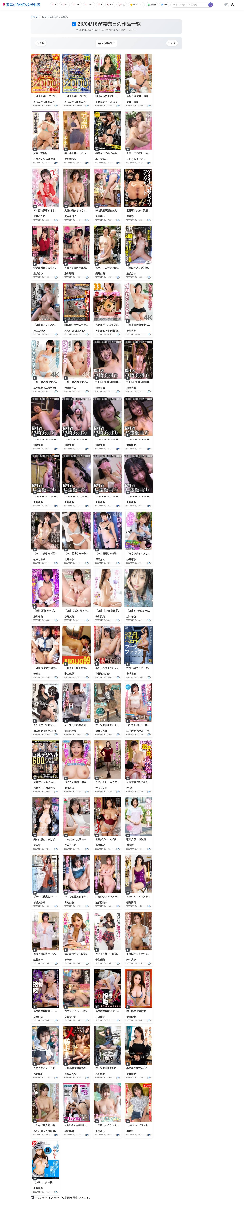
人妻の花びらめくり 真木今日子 (81, 210)
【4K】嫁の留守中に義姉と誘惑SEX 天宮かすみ (89, 382)
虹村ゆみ (38, 959)
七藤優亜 (131, 445)
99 (62, 4)
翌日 (171, 43)
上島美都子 (101, 102)
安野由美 (100, 273)
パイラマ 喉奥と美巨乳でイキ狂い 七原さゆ (87, 782)
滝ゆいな (69, 330)
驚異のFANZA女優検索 (21, 5)
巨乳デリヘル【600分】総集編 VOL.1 (53, 782)
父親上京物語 (40, 153)
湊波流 (130, 845)
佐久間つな (70, 159)
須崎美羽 (100, 387)
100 (111, 4)
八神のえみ (39, 159)
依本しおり (132, 102)
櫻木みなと (152, 731)
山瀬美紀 (100, 845)
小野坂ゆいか (102, 673)
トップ (34, 16)
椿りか (68, 959)
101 (88, 4)
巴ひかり (141, 731)
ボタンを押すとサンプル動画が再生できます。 (63, 1197)
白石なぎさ (70, 1016)
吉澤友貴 (131, 673)
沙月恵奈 (131, 559)
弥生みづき (39, 330)
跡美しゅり (121, 330)
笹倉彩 (36, 845)
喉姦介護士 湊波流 (136, 839)
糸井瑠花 (69, 273)
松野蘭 (57, 731)
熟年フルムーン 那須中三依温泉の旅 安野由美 (119, 267)
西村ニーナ (39, 788)
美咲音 (36, 673)
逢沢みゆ (131, 273)
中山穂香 (69, 673)
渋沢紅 (130, 788)
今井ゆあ (100, 330)
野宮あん (100, 559)
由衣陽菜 (38, 731)
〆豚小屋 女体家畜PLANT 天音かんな (84, 1068)
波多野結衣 (101, 902)
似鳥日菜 (131, 902)
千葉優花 (100, 959)
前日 (41, 43)
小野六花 (69, 616)
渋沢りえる (101, 788)
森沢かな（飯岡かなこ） (46, 102)
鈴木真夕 (131, 959)
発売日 (156, 4)
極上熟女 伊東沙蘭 (136, 1011)
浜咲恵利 (50, 159)
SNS (170, 4)
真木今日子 (70, 216)
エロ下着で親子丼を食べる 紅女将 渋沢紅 (148, 782)
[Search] (195, 4)
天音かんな (70, 1074)
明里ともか (80, 330)
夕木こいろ (70, 845)
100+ (75, 4)
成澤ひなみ (52, 788)
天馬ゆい (100, 216)
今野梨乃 (38, 1188)
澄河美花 (131, 330)
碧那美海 (69, 1131)
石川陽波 (100, 1074)
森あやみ (48, 731)
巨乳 (123, 4)
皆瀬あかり (39, 902)
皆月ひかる (39, 216)
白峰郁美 (38, 1016)
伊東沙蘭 (131, 1016)
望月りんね (101, 731)
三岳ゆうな (114, 102)
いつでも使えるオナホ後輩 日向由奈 (83, 896)
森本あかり (70, 731)
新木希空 (131, 616)
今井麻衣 (110, 330)
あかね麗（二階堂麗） (45, 387)
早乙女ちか (101, 159)
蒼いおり (141, 159)
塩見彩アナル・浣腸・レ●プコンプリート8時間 (151, 210)
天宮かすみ (70, 387)
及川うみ (131, 159)
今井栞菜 (100, 616)
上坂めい (38, 273)
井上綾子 (100, 1016)
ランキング (140, 4)
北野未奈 (69, 559)
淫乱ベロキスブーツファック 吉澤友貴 (146, 668)
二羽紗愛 (131, 731)
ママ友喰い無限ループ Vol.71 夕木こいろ (86, 839)
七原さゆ (69, 788)
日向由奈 (69, 902)
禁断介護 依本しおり (137, 96)
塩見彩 (130, 216)
